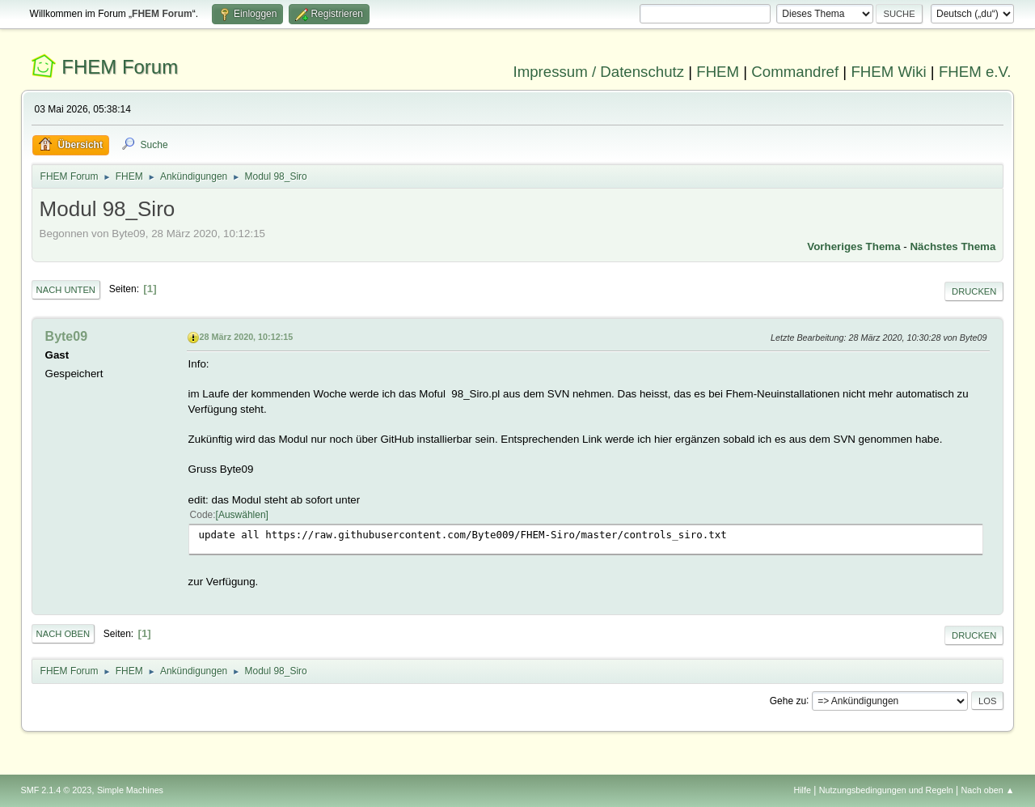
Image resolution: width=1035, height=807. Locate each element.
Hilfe (802, 790)
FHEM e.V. (975, 71)
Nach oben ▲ (988, 790)
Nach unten (65, 290)
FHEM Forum (119, 67)
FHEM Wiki (888, 71)
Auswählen (242, 514)
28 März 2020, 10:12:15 (247, 337)
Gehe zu (788, 700)
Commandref (795, 71)
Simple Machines (130, 790)
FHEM (717, 71)
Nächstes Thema (952, 246)
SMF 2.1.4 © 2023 (56, 790)
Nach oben (63, 634)
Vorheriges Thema (853, 246)
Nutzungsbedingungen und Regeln (886, 790)
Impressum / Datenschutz (599, 71)
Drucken (974, 291)
